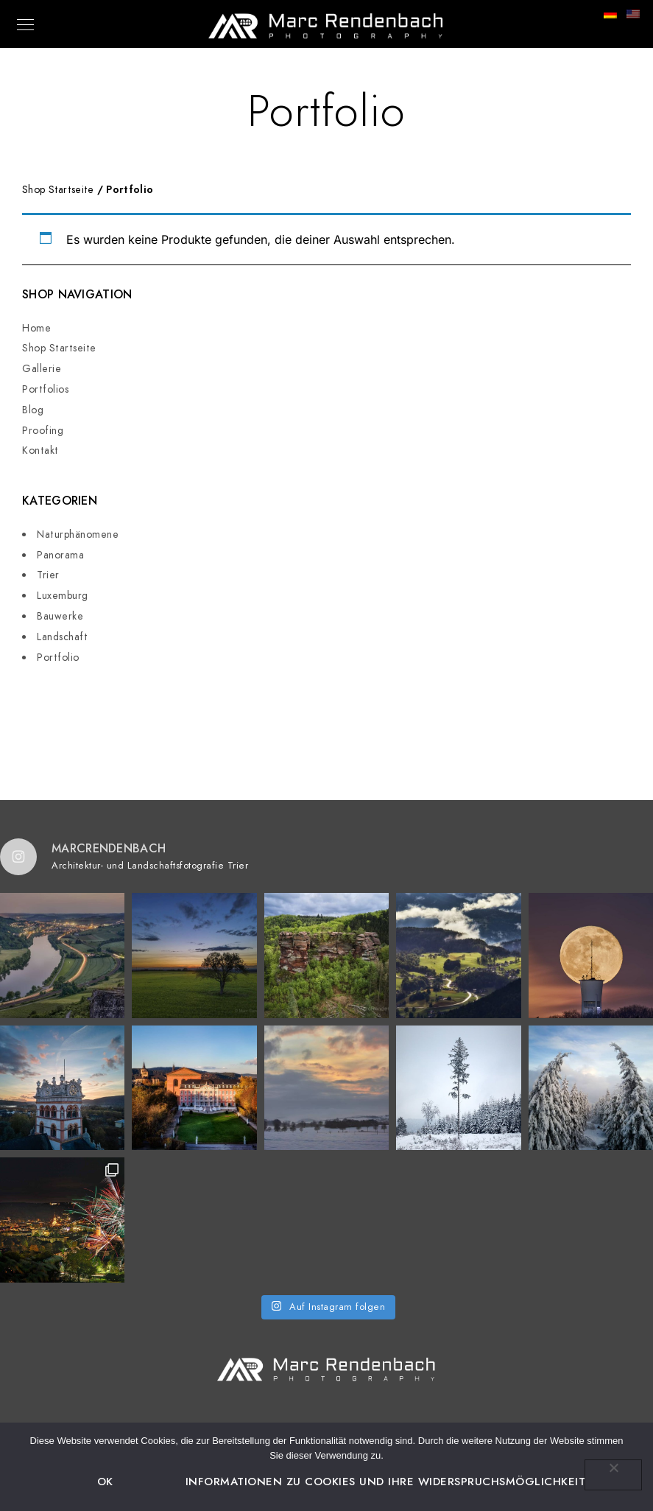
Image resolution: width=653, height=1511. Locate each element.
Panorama (60, 555)
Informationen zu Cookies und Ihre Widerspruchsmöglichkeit (386, 1481)
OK (105, 1481)
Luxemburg (62, 596)
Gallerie (41, 369)
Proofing (42, 431)
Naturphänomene (78, 534)
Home (36, 328)
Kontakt (40, 450)
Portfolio (58, 658)
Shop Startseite (59, 348)
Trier (48, 575)
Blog (32, 410)
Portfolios (45, 389)
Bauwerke (60, 616)
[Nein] (613, 1474)
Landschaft (62, 637)
